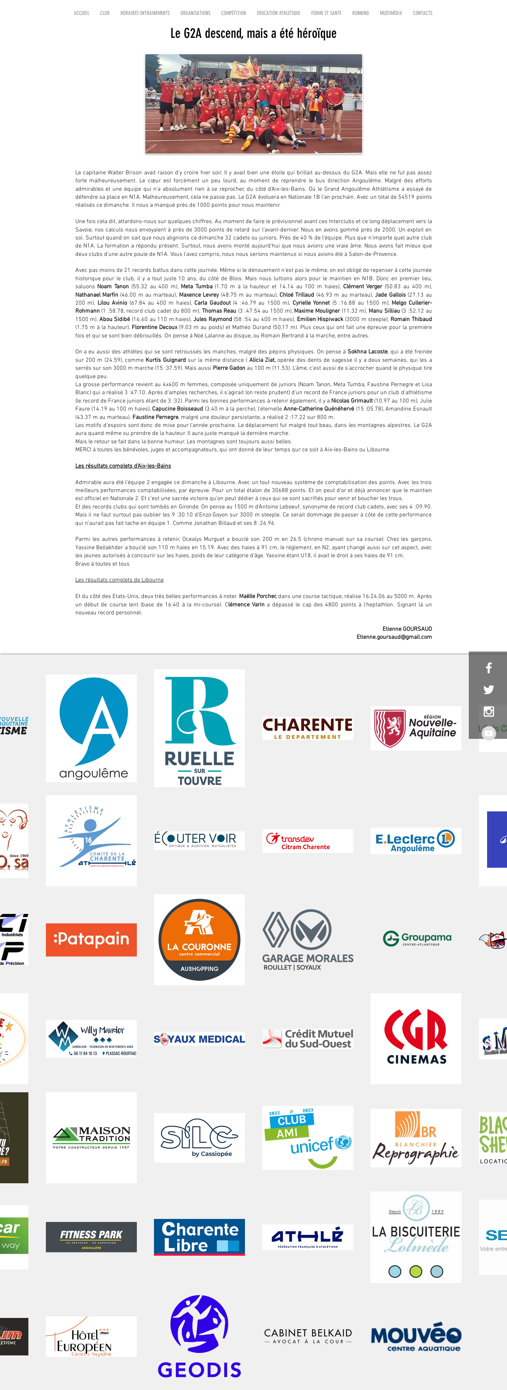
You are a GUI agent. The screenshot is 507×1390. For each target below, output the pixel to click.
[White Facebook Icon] (489, 668)
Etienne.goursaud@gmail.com (394, 637)
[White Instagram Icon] (489, 711)
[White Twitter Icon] (489, 689)
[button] (105, 13)
